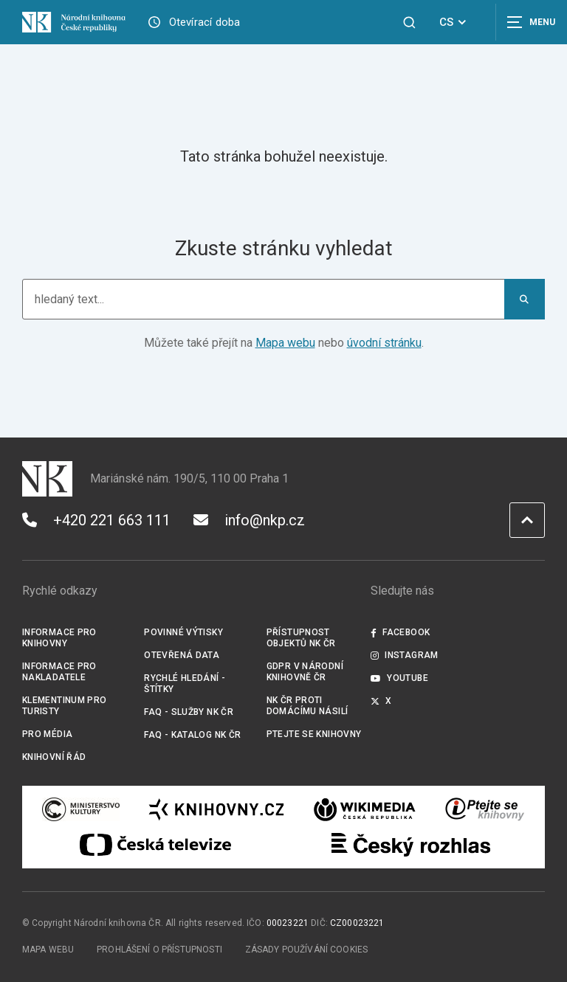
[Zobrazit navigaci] (530, 22)
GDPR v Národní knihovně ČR (305, 671)
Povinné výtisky (183, 632)
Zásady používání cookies (306, 949)
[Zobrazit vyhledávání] (409, 22)
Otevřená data (181, 655)
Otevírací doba (205, 22)
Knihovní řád (54, 757)
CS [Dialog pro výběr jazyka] (455, 22)
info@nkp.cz (249, 520)
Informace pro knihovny (59, 638)
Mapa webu (285, 343)
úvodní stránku (384, 343)
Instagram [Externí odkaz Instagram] (405, 655)
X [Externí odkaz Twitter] (381, 701)
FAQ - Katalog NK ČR (192, 735)
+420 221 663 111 (96, 520)
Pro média (47, 734)
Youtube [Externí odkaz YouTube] (399, 678)
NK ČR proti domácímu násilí (307, 705)
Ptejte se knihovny (314, 734)
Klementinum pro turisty (64, 705)
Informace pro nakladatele (59, 671)
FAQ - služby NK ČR (188, 712)
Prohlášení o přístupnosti (159, 949)
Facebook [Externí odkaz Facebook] (400, 632)
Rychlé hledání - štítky (184, 683)
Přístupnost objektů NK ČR (301, 638)
